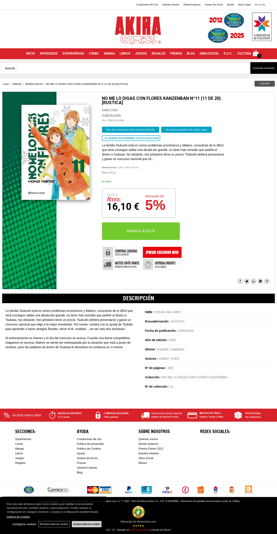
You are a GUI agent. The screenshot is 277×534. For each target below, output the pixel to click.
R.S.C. (228, 53)
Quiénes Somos (170, 4)
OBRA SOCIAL (209, 53)
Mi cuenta (260, 4)
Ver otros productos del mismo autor (186, 129)
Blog (79, 472)
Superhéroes (23, 439)
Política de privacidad (90, 443)
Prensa (81, 462)
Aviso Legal (244, 4)
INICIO (30, 53)
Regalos (20, 462)
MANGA (109, 53)
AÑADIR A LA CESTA (141, 231)
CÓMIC (94, 53)
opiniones (139, 529)
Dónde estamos (148, 443)
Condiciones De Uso (147, 4)
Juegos (19, 458)
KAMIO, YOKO (110, 109)
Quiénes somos (148, 439)
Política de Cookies (89, 448)
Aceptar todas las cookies (86, 524)
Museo (142, 462)
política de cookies (18, 516)
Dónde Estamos (192, 4)
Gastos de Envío (87, 458)
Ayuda (230, 4)
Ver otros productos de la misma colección (130, 129)
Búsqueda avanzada (263, 68)
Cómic (19, 443)
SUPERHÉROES (73, 53)
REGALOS (158, 53)
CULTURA (244, 53)
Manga (19, 448)
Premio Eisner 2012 (150, 448)
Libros (19, 453)
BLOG (191, 53)
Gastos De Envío (214, 4)
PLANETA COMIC (111, 115)
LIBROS (125, 53)
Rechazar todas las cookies (54, 524)
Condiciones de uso (89, 439)
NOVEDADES (49, 53)
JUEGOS (141, 53)
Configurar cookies (24, 524)
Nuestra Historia (148, 453)
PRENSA (176, 53)
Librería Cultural (87, 467)
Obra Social (145, 458)
